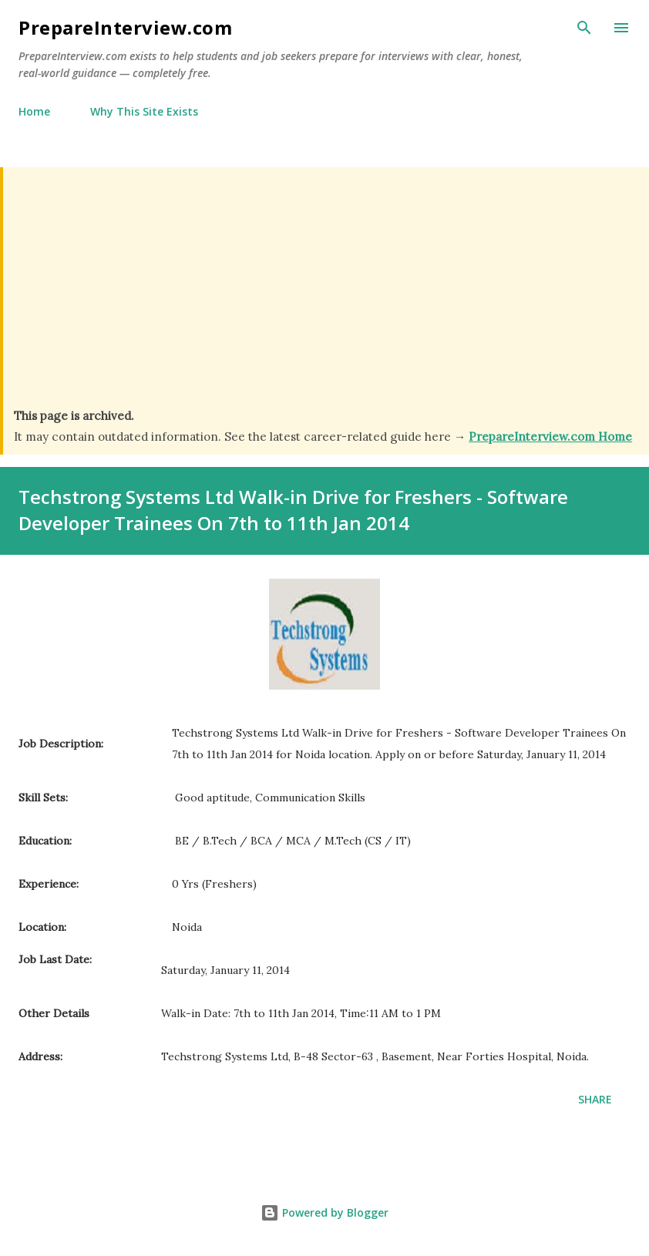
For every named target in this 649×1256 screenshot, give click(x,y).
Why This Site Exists (144, 111)
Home (34, 111)
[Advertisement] (326, 292)
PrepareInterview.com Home (550, 436)
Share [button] (595, 1099)
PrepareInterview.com (125, 27)
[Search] (584, 27)
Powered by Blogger (324, 1212)
